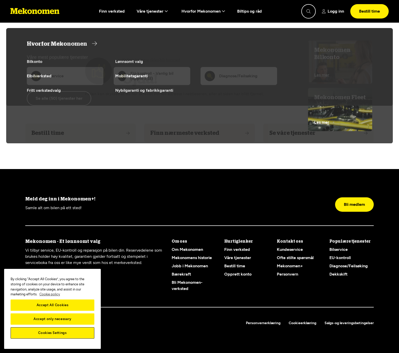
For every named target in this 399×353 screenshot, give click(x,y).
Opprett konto (238, 274)
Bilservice (338, 249)
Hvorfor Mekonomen (203, 11)
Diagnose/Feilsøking (348, 265)
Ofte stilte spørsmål (295, 257)
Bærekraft (181, 274)
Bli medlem (354, 204)
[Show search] (308, 11)
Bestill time (369, 11)
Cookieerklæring (302, 323)
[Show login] (333, 11)
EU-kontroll (340, 257)
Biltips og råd (249, 11)
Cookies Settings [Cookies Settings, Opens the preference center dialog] (52, 333)
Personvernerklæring (263, 323)
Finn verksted (112, 11)
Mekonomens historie (192, 257)
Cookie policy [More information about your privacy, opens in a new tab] (49, 294)
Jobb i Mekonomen (190, 265)
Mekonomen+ (290, 265)
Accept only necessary (52, 319)
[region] (52, 309)
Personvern (287, 274)
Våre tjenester (152, 11)
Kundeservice (290, 249)
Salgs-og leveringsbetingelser (349, 323)
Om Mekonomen (187, 249)
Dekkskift (338, 274)
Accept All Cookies (53, 305)
